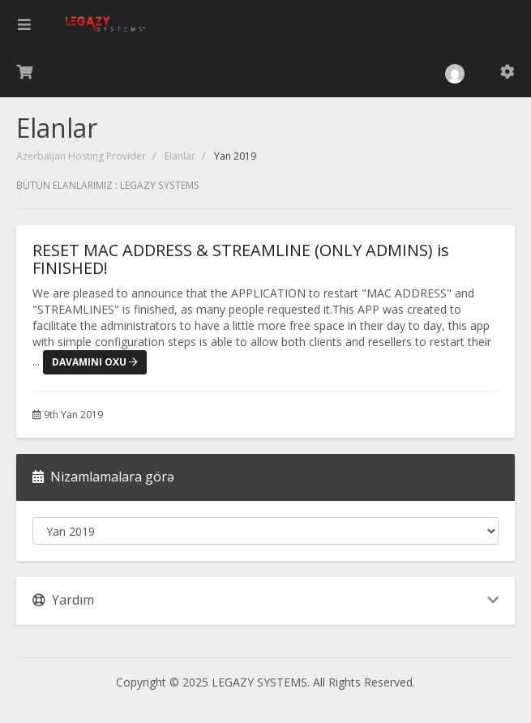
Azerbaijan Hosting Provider (81, 156)
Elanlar (180, 156)
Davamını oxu (95, 362)
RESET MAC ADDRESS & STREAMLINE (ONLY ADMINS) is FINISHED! (240, 259)
